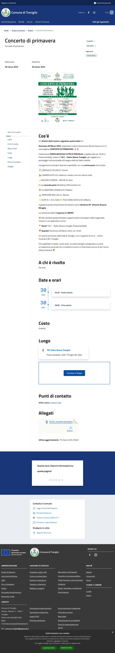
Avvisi (88, 580)
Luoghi (88, 591)
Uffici (3, 580)
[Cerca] (111, 12)
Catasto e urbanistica (38, 584)
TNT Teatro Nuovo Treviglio (58, 350)
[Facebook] (85, 12)
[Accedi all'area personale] (102, 3)
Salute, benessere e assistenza (69, 588)
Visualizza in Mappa (74, 373)
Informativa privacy (65, 612)
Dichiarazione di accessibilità (69, 620)
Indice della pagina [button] (14, 132)
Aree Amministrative (9, 576)
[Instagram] (91, 12)
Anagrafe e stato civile (38, 572)
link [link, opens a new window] (79, 643)
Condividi (91, 41)
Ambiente (61, 584)
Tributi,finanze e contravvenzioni (70, 580)
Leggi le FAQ (34, 616)
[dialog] (57, 641)
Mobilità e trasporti (37, 588)
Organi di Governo (8, 572)
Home (6, 30)
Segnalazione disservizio (39, 612)
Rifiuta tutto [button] (66, 648)
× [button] (112, 632)
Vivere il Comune (18, 30)
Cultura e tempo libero (38, 576)
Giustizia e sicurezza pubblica (69, 576)
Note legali (62, 616)
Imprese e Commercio (38, 580)
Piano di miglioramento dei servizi (68, 626)
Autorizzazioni (63, 592)
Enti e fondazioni (7, 584)
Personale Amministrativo (11, 592)
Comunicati (90, 576)
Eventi (30, 30)
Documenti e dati (7, 596)
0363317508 (56, 402)
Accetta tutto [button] (48, 648)
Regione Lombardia (8, 3)
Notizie (89, 572)
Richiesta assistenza (37, 620)
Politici (4, 588)
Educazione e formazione (67, 572)
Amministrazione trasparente (69, 608)
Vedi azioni (92, 46)
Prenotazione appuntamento (40, 608)
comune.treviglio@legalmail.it (17, 628)
